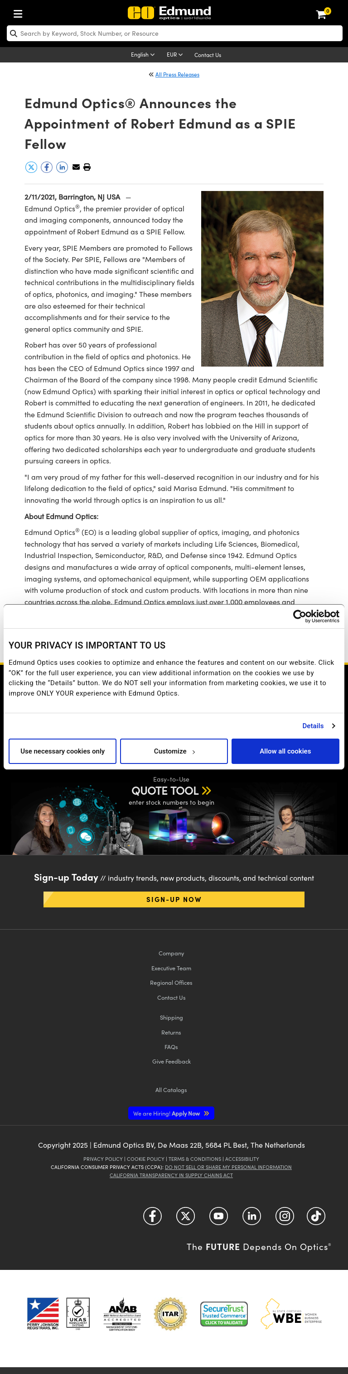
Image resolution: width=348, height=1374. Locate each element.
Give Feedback (171, 1061)
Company (171, 953)
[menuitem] (20, 12)
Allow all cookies (285, 751)
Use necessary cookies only (62, 751)
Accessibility (242, 1158)
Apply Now (167, 1113)
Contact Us (207, 54)
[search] (175, 33)
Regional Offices (171, 982)
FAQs (171, 1046)
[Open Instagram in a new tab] (284, 1219)
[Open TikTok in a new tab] (316, 1219)
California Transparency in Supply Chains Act (171, 1175)
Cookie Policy (145, 1158)
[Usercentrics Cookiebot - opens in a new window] (299, 616)
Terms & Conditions (195, 1158)
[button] (87, 167)
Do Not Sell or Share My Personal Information (228, 1167)
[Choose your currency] (176, 55)
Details (313, 726)
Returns (171, 1032)
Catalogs (171, 1089)
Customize (174, 751)
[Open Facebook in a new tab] (152, 1219)
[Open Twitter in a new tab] (185, 1219)
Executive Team (171, 968)
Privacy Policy (103, 1158)
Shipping (171, 1017)
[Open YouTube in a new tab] (218, 1219)
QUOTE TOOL (164, 790)
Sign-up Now (174, 899)
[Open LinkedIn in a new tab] (251, 1219)
